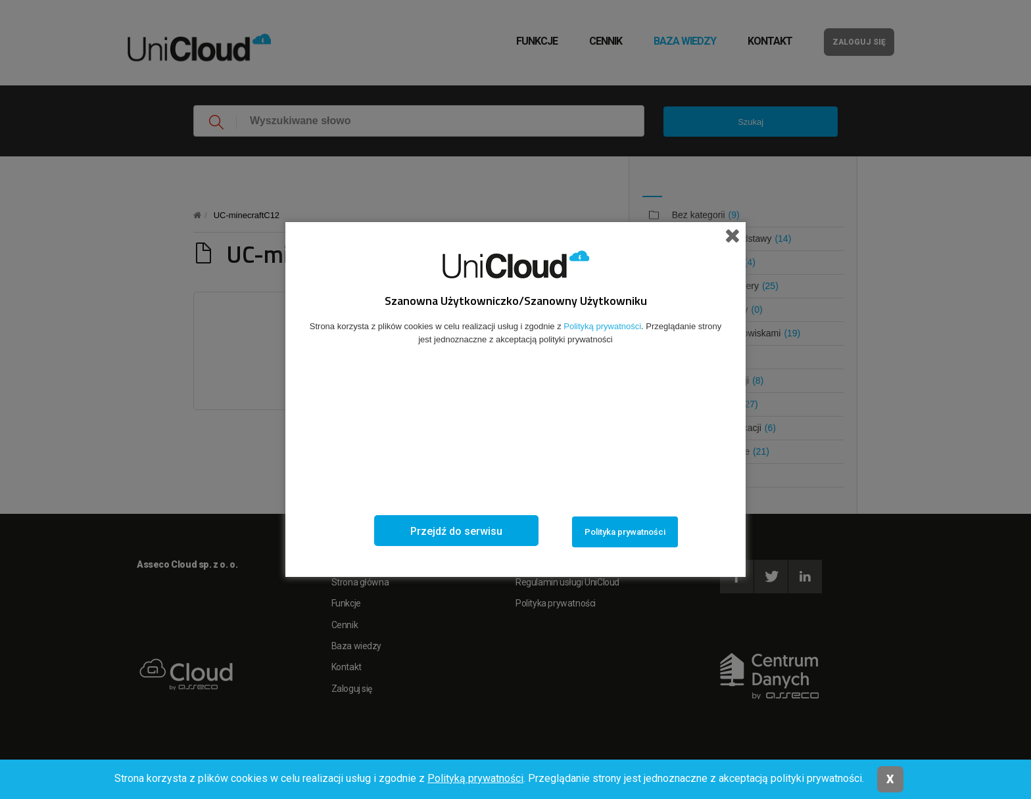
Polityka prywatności (625, 532)
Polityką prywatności (475, 778)
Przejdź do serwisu (456, 531)
